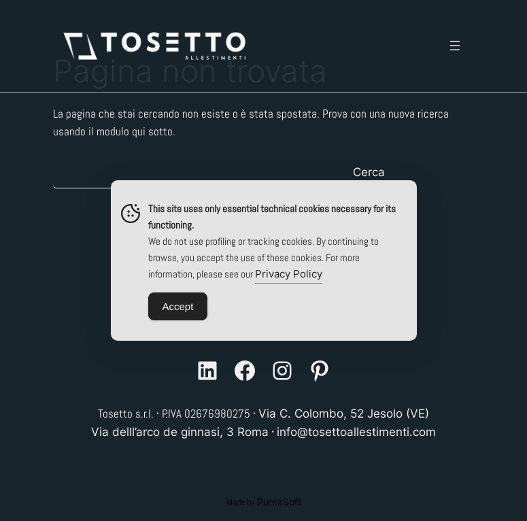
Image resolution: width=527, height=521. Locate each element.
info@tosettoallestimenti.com (356, 432)
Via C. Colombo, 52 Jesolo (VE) (343, 413)
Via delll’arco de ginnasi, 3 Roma (180, 432)
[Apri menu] (455, 45)
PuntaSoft (279, 501)
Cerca (369, 172)
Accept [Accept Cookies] (178, 306)
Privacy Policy (288, 273)
